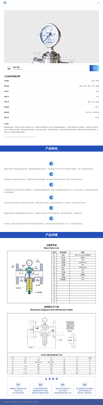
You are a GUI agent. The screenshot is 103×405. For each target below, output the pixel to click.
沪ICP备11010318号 (32, 402)
